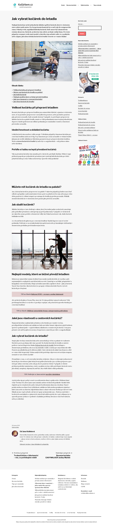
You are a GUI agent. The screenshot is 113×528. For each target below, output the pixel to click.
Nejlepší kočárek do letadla (86, 122)
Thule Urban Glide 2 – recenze (88, 135)
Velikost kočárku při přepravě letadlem (27, 90)
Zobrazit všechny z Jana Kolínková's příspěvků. (34, 444)
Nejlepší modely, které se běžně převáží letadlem (30, 97)
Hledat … (81, 24)
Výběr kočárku (85, 5)
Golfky (80, 105)
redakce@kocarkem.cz (88, 493)
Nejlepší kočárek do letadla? (44, 345)
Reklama (84, 481)
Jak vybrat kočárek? (18, 486)
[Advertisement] (42, 172)
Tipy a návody (97, 5)
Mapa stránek (85, 484)
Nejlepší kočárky (83, 114)
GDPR (83, 486)
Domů (63, 5)
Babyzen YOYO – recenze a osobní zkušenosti (47, 294)
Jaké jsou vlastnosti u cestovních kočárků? (28, 99)
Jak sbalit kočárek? (19, 94)
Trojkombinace (83, 100)
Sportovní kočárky (84, 103)
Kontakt (83, 478)
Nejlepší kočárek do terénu (86, 125)
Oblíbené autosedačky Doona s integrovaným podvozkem (47, 311)
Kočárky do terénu (84, 108)
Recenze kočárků (71, 5)
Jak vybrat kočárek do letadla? (23, 101)
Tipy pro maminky (18, 484)
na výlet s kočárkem (53, 374)
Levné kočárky (82, 111)
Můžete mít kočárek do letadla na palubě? (28, 92)
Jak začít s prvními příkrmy (86, 127)
